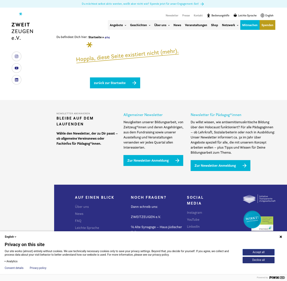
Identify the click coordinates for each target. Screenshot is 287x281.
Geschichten (140, 25)
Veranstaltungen (196, 25)
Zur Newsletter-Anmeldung (148, 160)
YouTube (15, 66)
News (177, 25)
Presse (186, 15)
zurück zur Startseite (110, 83)
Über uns (162, 25)
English (267, 15)
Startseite (95, 37)
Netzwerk (230, 25)
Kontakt (198, 15)
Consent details (14, 267)
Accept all (259, 252)
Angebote (118, 25)
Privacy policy (38, 267)
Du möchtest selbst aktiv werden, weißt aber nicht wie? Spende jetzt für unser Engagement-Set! (143, 4)
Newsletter (172, 15)
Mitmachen (250, 25)
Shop (214, 25)
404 (107, 37)
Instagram (15, 54)
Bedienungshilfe (218, 15)
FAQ (78, 221)
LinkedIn (15, 78)
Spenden (267, 25)
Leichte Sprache (245, 15)
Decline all (258, 259)
